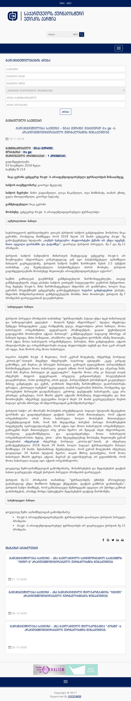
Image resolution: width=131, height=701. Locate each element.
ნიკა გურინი (43, 148)
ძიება (65, 111)
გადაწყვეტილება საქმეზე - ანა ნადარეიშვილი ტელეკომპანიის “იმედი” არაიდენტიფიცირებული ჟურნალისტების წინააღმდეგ (65, 594)
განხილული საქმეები (23, 120)
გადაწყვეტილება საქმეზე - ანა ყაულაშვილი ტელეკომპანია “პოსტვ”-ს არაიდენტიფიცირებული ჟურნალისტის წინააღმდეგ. (65, 628)
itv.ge (27, 152)
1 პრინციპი (56, 156)
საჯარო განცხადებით (97, 290)
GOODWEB (74, 696)
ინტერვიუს (31, 441)
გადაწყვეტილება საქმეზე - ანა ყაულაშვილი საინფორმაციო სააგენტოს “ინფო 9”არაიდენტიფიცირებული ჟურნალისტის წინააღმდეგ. (65, 560)
